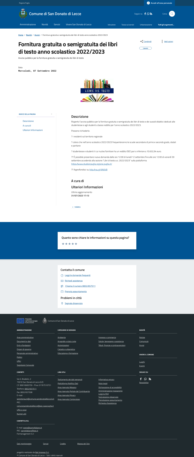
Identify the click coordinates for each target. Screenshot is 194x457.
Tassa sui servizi (127, 24)
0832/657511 (30, 388)
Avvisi (37, 35)
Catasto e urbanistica (66, 349)
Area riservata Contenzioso (69, 399)
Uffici (19, 361)
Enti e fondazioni (24, 345)
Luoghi (142, 361)
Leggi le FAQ (103, 393)
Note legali (102, 383)
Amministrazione (28, 24)
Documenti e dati (24, 341)
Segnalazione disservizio (108, 397)
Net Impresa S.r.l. (42, 452)
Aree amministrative (25, 337)
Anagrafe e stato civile (67, 341)
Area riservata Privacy (67, 395)
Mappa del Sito (83, 443)
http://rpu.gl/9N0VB (98, 169)
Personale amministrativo (27, 353)
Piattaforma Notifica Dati (68, 383)
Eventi (142, 365)
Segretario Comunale (25, 365)
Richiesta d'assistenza (107, 403)
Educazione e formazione (68, 353)
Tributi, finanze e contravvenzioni (111, 345)
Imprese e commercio (107, 337)
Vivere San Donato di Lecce (78, 24)
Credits (63, 443)
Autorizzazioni (63, 345)
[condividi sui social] (145, 41)
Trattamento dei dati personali (70, 379)
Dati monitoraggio (24, 443)
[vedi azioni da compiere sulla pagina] (167, 41)
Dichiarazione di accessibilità (109, 387)
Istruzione (112, 24)
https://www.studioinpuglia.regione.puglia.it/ (91, 164)
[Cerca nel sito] (171, 14)
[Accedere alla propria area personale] (159, 3)
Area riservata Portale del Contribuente (74, 391)
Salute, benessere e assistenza (111, 341)
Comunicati (143, 341)
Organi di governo (24, 349)
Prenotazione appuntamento (110, 400)
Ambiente (62, 337)
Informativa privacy (106, 379)
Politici (19, 357)
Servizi (57, 24)
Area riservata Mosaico (67, 387)
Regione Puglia (24, 3)
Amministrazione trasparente (110, 390)
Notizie (142, 337)
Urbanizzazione (146, 24)
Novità (45, 24)
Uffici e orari (21, 409)
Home (20, 35)
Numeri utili (21, 413)
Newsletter (144, 382)
